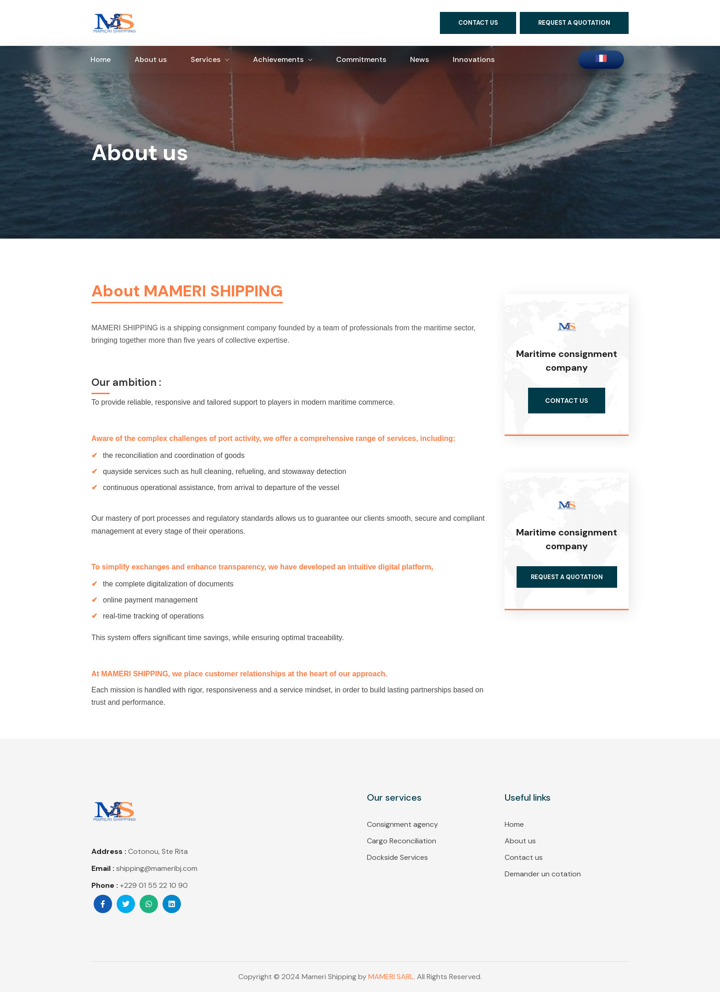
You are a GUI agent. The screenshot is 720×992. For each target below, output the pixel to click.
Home (514, 824)
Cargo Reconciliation (401, 841)
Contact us (524, 857)
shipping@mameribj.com (156, 868)
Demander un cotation (543, 874)
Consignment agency (402, 824)
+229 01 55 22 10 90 (154, 885)
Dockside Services (397, 857)
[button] (478, 23)
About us (520, 841)
